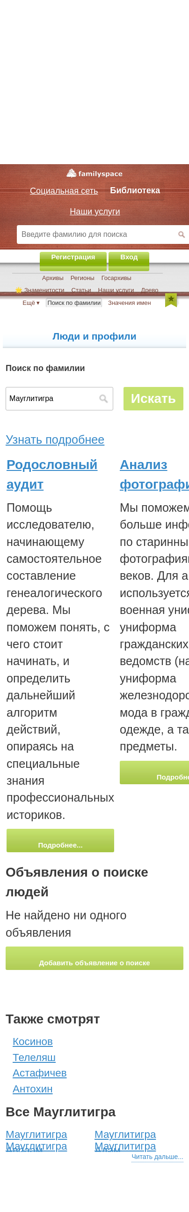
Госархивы (116, 277)
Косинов (33, 1041)
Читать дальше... (157, 1156)
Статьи (81, 290)
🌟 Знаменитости (39, 290)
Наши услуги (116, 290)
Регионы (82, 277)
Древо (149, 290)
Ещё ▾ (31, 302)
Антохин (33, 1089)
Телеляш (34, 1057)
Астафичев (40, 1073)
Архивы (53, 277)
